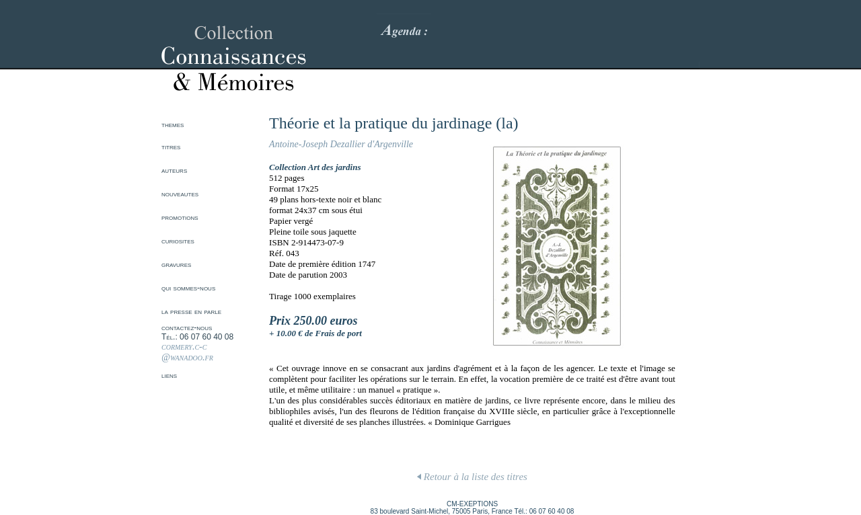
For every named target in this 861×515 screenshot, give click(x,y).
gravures (176, 264)
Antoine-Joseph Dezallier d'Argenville (341, 144)
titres (170, 146)
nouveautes (179, 193)
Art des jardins (334, 167)
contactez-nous (186, 327)
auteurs (174, 170)
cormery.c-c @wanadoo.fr (187, 352)
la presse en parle (191, 311)
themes (172, 124)
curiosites (177, 240)
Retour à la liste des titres (472, 476)
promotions (179, 217)
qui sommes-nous (188, 287)
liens (169, 375)
